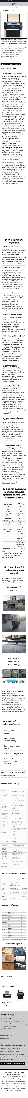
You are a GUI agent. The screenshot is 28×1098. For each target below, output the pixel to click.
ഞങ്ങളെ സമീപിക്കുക (6, 1035)
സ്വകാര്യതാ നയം (5, 1041)
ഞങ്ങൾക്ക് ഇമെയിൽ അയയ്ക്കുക (11, 64)
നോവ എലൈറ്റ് (16, 698)
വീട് (2, 7)
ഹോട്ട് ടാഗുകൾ (9, 1079)
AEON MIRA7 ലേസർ (11, 775)
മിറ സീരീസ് (16, 7)
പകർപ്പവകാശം (8, 1072)
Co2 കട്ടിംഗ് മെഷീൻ (18, 1086)
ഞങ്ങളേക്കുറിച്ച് (4, 1038)
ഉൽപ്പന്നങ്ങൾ (8, 7)
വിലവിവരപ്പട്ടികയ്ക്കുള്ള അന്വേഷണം (13, 1063)
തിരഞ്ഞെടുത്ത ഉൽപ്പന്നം (19, 1076)
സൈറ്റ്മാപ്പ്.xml (19, 1079)
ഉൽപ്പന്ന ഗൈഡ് (6, 1076)
